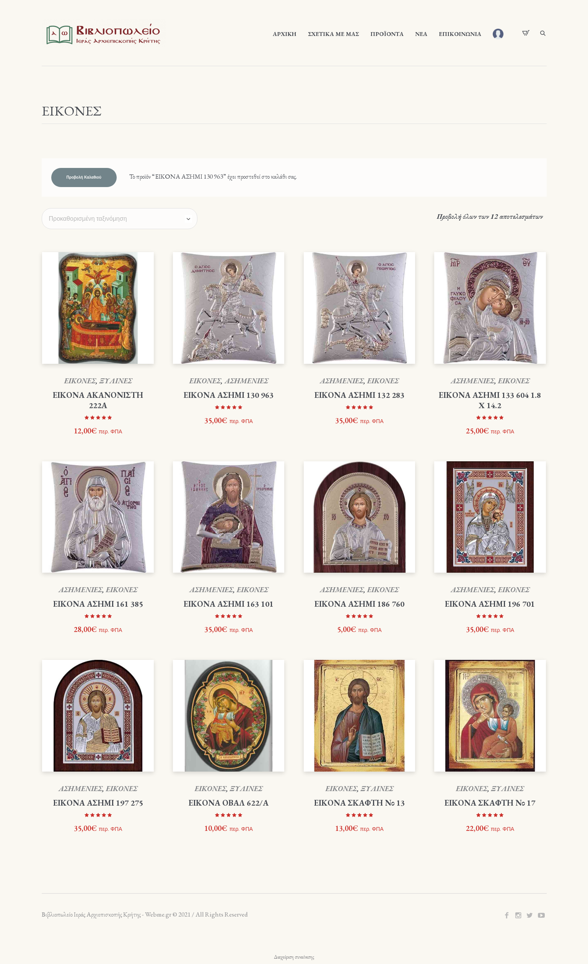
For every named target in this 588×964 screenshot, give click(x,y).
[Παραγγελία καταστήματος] (119, 218)
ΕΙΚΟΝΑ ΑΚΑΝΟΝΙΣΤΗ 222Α (98, 400)
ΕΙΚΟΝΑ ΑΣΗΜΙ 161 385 (98, 604)
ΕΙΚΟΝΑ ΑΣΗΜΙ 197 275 (98, 803)
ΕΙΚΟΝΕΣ (80, 381)
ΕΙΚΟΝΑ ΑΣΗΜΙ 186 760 (359, 604)
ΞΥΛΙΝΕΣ (115, 381)
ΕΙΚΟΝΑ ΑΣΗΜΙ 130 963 (229, 395)
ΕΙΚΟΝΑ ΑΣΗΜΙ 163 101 (229, 604)
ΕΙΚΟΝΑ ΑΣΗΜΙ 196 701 (490, 604)
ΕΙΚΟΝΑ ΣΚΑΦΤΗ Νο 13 (359, 803)
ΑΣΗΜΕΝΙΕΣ (246, 381)
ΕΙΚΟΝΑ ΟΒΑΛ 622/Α (229, 803)
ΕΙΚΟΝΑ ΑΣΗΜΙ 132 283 (359, 395)
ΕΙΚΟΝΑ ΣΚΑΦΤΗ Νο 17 (490, 803)
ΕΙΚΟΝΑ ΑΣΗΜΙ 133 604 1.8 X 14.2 (490, 400)
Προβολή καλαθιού (84, 177)
